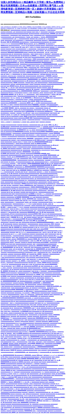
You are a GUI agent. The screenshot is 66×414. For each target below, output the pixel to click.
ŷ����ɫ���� (45, 357)
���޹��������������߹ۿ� (19, 98)
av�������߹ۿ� (33, 340)
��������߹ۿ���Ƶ (42, 389)
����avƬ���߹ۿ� (7, 157)
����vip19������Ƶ (8, 89)
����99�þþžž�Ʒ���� (56, 135)
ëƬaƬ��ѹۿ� (5, 67)
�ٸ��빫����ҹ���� (40, 298)
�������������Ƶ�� (22, 406)
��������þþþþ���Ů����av (12, 365)
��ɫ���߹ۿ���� (7, 254)
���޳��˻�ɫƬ (15, 114)
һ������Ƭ (46, 255)
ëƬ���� (42, 104)
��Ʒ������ (6, 81)
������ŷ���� (35, 172)
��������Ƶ (33, 79)
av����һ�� (33, 225)
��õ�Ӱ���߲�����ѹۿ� (16, 220)
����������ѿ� (43, 392)
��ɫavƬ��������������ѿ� (25, 96)
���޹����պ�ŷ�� (8, 214)
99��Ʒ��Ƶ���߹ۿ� (27, 345)
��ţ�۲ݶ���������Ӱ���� (12, 383)
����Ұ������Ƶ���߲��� (37, 242)
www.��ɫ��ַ (10, 377)
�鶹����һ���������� (19, 335)
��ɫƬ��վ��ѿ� (31, 220)
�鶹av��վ (22, 66)
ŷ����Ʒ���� (6, 147)
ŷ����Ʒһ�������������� (13, 252)
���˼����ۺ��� (9, 207)
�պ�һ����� (29, 81)
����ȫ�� (11, 328)
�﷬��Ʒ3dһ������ (15, 92)
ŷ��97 (54, 358)
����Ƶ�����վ (7, 82)
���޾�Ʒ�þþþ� (53, 215)
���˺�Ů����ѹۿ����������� (24, 350)
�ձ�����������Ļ (9, 160)
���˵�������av (8, 202)
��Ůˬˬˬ (62, 222)
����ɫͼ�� (60, 168)
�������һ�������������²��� (25, 126)
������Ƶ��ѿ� (7, 54)
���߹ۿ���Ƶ (40, 66)
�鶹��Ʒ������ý (32, 394)
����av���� (6, 411)
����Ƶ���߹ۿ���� (8, 316)
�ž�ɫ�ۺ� (41, 194)
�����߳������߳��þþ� (10, 62)
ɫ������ (18, 167)
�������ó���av (8, 242)
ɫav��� (23, 122)
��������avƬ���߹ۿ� (24, 37)
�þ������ (46, 373)
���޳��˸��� (46, 308)
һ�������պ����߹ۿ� (49, 33)
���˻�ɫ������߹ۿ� (20, 395)
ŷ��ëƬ (24, 259)
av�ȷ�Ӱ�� (53, 52)
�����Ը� (52, 316)
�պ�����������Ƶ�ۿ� (42, 142)
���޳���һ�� (34, 67)
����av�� (14, 232)
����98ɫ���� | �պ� (57, 126)
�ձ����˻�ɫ (21, 130)
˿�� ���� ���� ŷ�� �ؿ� (33, 217)
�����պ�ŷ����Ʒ (40, 316)
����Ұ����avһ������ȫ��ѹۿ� (30, 125)
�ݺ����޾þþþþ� (36, 412)
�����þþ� (49, 326)
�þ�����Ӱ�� (18, 313)
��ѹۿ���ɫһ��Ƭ (33, 122)
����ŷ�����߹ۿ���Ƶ (38, 77)
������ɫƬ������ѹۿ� (38, 168)
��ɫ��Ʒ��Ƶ (49, 187)
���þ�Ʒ (30, 170)
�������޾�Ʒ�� (41, 114)
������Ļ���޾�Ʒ (57, 180)
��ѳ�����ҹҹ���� (24, 316)
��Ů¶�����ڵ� (40, 185)
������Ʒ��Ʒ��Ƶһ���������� (14, 194)
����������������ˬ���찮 (50, 365)
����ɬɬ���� (6, 133)
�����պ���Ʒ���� (49, 321)
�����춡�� (5, 50)
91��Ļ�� (52, 96)
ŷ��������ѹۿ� (23, 204)
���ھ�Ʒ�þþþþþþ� (46, 163)
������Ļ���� (51, 131)
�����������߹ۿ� (9, 380)
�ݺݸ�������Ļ (22, 314)
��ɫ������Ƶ (53, 350)
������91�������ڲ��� (36, 235)
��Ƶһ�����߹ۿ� (56, 294)
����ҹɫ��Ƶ (5, 215)
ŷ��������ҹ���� (45, 411)
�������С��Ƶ (41, 234)
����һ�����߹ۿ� (8, 32)
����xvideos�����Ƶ (57, 47)
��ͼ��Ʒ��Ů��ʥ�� (28, 304)
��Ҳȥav (60, 33)
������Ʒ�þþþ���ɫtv (9, 140)
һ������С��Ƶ (26, 158)
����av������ (7, 197)
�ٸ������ (4, 255)
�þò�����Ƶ (53, 304)
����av (57, 326)
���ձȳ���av (52, 291)
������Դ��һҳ (22, 67)
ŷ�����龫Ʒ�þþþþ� (57, 59)
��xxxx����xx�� (7, 57)
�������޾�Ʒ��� (8, 394)
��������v (36, 372)
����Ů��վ (5, 217)
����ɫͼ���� (45, 122)
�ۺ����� (29, 294)
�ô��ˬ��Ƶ (27, 377)
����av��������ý (36, 160)
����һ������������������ (14, 33)
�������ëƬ (5, 98)
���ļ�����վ (52, 362)
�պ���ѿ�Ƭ (43, 79)
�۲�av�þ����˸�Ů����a (18, 225)
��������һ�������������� (41, 299)
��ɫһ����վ (22, 163)
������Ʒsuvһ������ (24, 40)
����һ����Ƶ (37, 147)
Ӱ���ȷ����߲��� (48, 119)
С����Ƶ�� (28, 249)
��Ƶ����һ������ (10, 187)
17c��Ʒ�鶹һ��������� (36, 325)
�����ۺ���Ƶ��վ (24, 59)
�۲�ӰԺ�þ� (4, 357)
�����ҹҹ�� (6, 76)
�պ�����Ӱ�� (6, 319)
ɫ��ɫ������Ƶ (14, 175)
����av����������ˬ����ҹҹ (33, 30)
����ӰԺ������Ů (23, 152)
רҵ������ (28, 94)
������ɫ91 (45, 91)
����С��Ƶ (45, 153)
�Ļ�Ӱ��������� (35, 375)
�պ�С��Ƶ (4, 335)
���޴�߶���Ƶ (24, 237)
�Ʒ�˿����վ (24, 250)
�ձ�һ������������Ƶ (29, 397)
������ (14, 35)
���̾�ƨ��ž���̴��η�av (29, 192)
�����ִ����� (58, 348)
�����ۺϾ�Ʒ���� (27, 45)
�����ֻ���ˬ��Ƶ (34, 214)
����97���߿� (21, 242)
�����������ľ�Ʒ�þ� (38, 237)
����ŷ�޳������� (8, 363)
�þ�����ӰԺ (19, 355)
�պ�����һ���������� (41, 273)
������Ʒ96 (5, 47)
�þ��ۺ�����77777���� (20, 207)
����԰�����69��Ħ (61, 355)
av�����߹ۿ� (49, 279)
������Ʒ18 (20, 289)
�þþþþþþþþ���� (53, 79)
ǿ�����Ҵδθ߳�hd (51, 71)
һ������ (55, 389)
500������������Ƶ (9, 180)
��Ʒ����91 (30, 135)
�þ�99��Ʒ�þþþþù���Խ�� (34, 279)
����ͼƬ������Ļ (37, 326)
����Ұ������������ (29, 173)
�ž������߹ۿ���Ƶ (8, 84)
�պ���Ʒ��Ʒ (48, 98)
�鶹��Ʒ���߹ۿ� (30, 43)
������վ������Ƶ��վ (29, 212)
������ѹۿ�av (31, 252)
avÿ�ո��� (4, 108)
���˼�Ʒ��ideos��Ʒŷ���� (20, 209)
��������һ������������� (50, 116)
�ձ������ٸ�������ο (19, 42)
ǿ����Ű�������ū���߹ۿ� (25, 178)
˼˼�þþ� (47, 52)
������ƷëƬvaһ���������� (46, 345)
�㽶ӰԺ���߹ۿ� (18, 266)
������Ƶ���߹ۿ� (47, 340)
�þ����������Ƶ (23, 162)
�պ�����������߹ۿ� (10, 281)
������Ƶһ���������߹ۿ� (48, 136)
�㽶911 (28, 47)
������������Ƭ (8, 59)
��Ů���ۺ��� (7, 313)
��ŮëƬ (25, 336)
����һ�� (18, 200)
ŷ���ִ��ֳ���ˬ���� (46, 189)
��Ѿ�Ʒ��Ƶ (46, 240)
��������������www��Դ (48, 222)
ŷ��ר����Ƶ (42, 350)
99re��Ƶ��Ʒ (41, 259)
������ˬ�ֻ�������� (10, 345)
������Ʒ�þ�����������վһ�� (29, 378)
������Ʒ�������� (45, 167)
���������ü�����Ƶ (48, 404)
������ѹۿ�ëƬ (29, 308)
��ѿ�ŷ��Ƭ (41, 140)
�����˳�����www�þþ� (10, 389)
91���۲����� (54, 133)
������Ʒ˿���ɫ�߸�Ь (25, 89)
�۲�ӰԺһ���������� (36, 330)
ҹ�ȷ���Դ (61, 64)
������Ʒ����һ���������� (35, 133)
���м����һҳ (6, 219)
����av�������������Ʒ (47, 81)
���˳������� (7, 182)
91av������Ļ (31, 49)
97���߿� (60, 331)
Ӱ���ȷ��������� (56, 82)
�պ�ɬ (33, 409)
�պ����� (22, 170)
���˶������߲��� (21, 118)
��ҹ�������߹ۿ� (46, 86)
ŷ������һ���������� (30, 64)
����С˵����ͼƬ (16, 113)
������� (20, 363)
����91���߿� (6, 406)
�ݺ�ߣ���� (58, 202)
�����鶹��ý (20, 257)
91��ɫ (32, 240)
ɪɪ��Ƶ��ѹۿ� (52, 190)
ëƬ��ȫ (3, 377)
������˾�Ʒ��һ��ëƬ (53, 66)
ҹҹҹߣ (62, 165)
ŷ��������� (18, 235)
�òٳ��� (24, 74)
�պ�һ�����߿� (46, 311)
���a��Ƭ (36, 91)
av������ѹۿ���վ (41, 138)
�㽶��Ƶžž (29, 385)
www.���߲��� (44, 289)
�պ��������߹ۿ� (8, 247)
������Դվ (41, 76)
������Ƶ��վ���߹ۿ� (9, 412)
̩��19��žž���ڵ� (39, 50)
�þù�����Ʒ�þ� (7, 308)
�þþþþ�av (4, 328)
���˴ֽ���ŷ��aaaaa (7, 69)
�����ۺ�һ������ (9, 71)
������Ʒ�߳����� (8, 77)
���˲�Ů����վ (18, 411)
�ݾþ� (3, 325)
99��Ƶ (12, 47)
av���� (36, 363)
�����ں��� (38, 92)
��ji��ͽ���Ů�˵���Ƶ (9, 61)
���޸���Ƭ (25, 175)
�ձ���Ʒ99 (32, 194)
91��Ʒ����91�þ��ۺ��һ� (38, 204)
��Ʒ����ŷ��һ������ (22, 190)
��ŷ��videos (58, 333)
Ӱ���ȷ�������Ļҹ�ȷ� (55, 336)
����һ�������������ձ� (12, 230)
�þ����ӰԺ (50, 43)
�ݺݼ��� (19, 323)
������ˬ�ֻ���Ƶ (55, 237)
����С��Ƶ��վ (45, 224)
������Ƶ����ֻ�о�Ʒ (40, 72)
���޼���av (10, 325)
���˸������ (6, 142)
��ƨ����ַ (10, 178)
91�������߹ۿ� (8, 390)
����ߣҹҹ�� (48, 61)
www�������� (23, 38)
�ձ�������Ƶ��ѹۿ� (22, 157)
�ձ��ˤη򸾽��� (3, 207)
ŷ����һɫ (4, 399)
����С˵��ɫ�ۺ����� (17, 108)
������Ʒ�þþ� (16, 150)
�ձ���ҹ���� (22, 333)
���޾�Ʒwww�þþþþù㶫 (52, 160)
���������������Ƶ (34, 230)
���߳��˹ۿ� (42, 220)
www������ (15, 74)
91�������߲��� (18, 219)
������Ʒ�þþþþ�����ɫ (42, 276)
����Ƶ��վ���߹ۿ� (50, 245)
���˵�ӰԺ (54, 407)
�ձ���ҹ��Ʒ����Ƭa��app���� (13, 153)
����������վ (53, 55)
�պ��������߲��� (49, 64)
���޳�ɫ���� (31, 76)
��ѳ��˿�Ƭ (45, 239)
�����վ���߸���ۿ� (34, 400)
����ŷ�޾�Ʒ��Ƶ (35, 303)
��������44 (4, 294)
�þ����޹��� (49, 395)
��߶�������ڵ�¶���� (19, 55)
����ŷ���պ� (49, 92)
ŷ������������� (53, 274)
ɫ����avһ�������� (51, 254)
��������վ (22, 195)
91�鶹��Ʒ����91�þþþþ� (48, 74)
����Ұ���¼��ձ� (28, 309)
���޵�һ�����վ (42, 380)
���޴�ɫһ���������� (47, 387)
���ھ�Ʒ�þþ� (6, 116)
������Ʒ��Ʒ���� (24, 32)
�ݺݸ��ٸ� (20, 217)
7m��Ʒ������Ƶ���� (49, 261)
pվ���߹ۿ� (54, 247)
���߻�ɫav (61, 215)
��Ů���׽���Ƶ (57, 375)
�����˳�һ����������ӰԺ (26, 407)
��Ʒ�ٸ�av (19, 247)
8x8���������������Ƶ (46, 244)
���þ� (13, 276)
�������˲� (37, 406)
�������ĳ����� (8, 128)
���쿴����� (34, 84)
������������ (56, 72)
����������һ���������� (13, 229)
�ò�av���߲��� (42, 229)
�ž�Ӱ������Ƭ (6, 283)
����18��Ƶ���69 (20, 224)
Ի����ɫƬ (53, 170)
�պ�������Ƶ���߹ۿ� (37, 336)
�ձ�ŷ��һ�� (38, 385)
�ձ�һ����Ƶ (13, 173)
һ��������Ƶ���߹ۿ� (48, 202)
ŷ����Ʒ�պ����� (35, 245)
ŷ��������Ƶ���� (9, 177)
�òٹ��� (19, 271)
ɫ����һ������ (7, 293)
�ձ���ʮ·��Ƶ (5, 276)
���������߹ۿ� (7, 135)
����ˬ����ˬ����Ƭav (9, 261)
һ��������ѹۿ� (7, 37)
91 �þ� (3, 170)
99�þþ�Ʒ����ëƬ (6, 266)
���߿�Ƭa (29, 363)
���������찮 (24, 273)
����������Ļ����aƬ (54, 368)
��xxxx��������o (20, 342)
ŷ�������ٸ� (6, 348)
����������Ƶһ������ (11, 145)
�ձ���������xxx (8, 378)
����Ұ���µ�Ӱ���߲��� (24, 69)
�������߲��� (17, 43)
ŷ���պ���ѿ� (6, 370)
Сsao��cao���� (6, 268)
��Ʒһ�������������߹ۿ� (12, 368)
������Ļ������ (42, 247)
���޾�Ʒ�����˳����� (39, 197)
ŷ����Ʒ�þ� (5, 192)
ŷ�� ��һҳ (39, 342)
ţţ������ (29, 274)
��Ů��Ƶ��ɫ (17, 165)
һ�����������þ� (21, 387)
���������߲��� (8, 289)
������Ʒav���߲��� (27, 343)
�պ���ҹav (23, 261)
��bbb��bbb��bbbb (37, 54)
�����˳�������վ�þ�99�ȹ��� (42, 331)
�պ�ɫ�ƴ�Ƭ (54, 145)
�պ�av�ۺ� (21, 94)
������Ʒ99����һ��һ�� (11, 222)
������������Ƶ (42, 177)
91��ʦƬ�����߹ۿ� (44, 135)
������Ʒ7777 (33, 128)
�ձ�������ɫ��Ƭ (34, 328)
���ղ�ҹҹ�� (20, 47)
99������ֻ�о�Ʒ (45, 352)
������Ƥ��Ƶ (55, 323)
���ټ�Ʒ (58, 210)
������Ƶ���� (40, 99)
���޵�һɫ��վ (53, 209)
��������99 (56, 269)
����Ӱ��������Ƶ (9, 125)
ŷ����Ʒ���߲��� (25, 61)
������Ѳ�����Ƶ (42, 323)
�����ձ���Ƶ (59, 397)
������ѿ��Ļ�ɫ (42, 318)
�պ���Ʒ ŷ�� (39, 274)
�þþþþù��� (54, 289)
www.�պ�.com (26, 382)
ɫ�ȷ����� (32, 116)
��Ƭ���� (5, 225)
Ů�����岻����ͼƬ (34, 119)
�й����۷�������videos (35, 219)
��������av (46, 62)
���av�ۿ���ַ (21, 328)
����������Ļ (7, 111)
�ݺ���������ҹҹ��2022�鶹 (39, 200)
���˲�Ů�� (52, 306)
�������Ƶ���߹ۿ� (25, 306)
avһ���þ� (22, 373)
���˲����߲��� (38, 131)
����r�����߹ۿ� (52, 372)
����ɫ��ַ (31, 318)
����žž (25, 392)
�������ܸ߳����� (33, 153)
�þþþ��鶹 (52, 42)
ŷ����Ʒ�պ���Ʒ (35, 254)
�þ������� (20, 49)
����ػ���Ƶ (40, 45)
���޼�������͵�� (46, 192)
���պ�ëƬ (37, 239)
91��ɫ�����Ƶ (23, 240)
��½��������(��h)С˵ (40, 162)
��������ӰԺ (24, 187)
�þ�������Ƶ (55, 91)
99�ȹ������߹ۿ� (7, 407)
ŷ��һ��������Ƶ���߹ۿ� (21, 288)
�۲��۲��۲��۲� (52, 360)
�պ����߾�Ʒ (17, 227)
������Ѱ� (42, 49)
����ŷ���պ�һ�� (17, 86)
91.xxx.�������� (7, 172)
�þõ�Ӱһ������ (35, 360)
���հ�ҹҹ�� (29, 247)
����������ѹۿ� (48, 103)
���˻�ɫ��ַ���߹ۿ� (54, 286)
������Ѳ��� (23, 168)
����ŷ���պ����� (25, 138)
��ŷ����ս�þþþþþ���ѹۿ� (11, 109)
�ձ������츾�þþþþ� (55, 106)
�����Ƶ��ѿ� (33, 74)
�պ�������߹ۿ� (40, 249)
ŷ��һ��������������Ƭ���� (28, 87)
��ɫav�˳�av (34, 387)
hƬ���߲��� (60, 92)
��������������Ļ (49, 173)
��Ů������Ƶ (24, 35)
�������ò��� (24, 147)
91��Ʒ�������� (8, 257)
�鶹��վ (46, 355)
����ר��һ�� (53, 182)
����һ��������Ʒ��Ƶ (10, 304)
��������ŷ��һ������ (11, 101)
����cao (36, 37)
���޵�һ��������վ (19, 79)
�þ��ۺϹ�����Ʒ (7, 262)
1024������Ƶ (46, 283)
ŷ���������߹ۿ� (9, 158)
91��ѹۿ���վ (37, 158)
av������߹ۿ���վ (56, 242)
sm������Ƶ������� (45, 210)
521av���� (44, 126)
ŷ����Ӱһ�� (60, 342)
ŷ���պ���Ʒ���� (44, 262)
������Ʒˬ (5, 303)
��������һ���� (44, 178)
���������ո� (7, 189)
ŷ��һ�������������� (34, 319)
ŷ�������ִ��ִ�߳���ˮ (56, 271)
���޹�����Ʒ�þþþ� (21, 182)
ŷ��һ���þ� (46, 358)
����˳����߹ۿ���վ (9, 239)
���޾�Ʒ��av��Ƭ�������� (36, 82)
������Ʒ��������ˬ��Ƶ (39, 180)
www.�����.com (59, 61)
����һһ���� (52, 76)
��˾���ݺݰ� (6, 338)
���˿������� (27, 286)
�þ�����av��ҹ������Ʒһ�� (35, 215)
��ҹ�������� (16, 215)
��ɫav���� (49, 382)
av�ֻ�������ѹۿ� (21, 352)
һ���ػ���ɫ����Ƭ (19, 318)
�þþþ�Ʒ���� (19, 189)
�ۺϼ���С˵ (22, 340)
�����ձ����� (7, 167)
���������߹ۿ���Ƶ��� (8, 138)
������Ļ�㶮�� (21, 57)
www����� (39, 301)
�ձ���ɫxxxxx (34, 55)
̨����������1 (10, 130)
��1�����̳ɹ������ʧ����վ (38, 257)
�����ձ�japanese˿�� (55, 235)
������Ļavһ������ (15, 99)
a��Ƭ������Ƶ (48, 281)
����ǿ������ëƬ (8, 143)
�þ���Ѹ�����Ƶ (7, 358)
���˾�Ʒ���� (37, 61)
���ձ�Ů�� (56, 252)
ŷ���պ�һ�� (56, 94)
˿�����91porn (51, 288)
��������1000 (7, 372)
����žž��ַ (5, 240)
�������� (43, 96)
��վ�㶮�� (45, 412)
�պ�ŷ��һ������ (46, 212)
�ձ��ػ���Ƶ (5, 126)
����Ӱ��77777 (6, 318)
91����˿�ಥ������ (9, 136)
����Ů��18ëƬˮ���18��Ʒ (22, 142)
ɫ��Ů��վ (31, 342)
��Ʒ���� (47, 147)
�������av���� (50, 157)
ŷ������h (5, 269)
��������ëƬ (45, 94)
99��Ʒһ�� (60, 183)
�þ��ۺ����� (13, 185)
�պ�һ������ (6, 224)
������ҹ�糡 (39, 35)
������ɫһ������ (20, 348)
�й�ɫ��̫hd (14, 210)
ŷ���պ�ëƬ (13, 240)
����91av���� (35, 321)
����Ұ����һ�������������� (15, 404)
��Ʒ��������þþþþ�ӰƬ (53, 230)
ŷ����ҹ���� (42, 304)
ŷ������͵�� (18, 319)
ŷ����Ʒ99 (6, 309)
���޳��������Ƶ (40, 190)
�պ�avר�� (24, 399)
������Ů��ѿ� (54, 234)
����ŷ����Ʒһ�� (28, 114)
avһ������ (38, 108)
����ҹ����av (54, 225)
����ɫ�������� (8, 323)
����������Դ (34, 268)
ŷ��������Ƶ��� (20, 268)
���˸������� (43, 145)
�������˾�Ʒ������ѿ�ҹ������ (29, 278)
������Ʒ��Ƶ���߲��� (39, 209)
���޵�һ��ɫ (30, 66)
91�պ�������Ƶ (45, 128)
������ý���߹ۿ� (8, 249)
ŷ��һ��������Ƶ (27, 389)
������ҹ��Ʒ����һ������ (40, 195)
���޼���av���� (46, 397)
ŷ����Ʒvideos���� (8, 278)
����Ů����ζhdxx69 (50, 175)
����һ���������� (9, 66)
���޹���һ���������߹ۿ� (14, 45)
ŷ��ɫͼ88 (15, 373)
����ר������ (51, 264)
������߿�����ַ (29, 222)
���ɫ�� (38, 313)
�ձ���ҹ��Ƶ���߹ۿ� (25, 362)
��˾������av (19, 400)
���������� (18, 81)
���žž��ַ (16, 402)
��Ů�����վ (16, 183)
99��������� (42, 130)
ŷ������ (56, 240)
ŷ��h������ (42, 309)
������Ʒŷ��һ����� (55, 45)
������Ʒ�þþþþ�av (45, 252)
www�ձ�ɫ (37, 103)
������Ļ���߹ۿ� (41, 109)
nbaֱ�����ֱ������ (8, 298)
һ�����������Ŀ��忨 (10, 397)
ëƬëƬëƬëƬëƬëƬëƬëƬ (5, 43)
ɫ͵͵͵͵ (16, 163)
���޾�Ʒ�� (21, 76)
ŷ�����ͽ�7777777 (50, 217)
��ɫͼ (32, 35)
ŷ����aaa (43, 363)
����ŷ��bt (40, 343)
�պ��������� (25, 91)
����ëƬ (48, 54)
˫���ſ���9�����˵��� (24, 143)
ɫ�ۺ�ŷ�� (4, 296)
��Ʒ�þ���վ (5, 350)
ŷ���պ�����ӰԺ (15, 382)
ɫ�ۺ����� (34, 404)
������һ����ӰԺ (41, 40)
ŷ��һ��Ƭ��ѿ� (11, 170)
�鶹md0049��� (35, 47)
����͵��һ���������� (11, 259)
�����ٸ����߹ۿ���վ (22, 293)
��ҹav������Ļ (13, 311)
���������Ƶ (14, 399)
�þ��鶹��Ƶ (60, 394)
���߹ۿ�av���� (31, 202)
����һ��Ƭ (58, 163)
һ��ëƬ (22, 294)
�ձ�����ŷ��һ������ (30, 311)
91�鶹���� (55, 400)
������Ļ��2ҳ (30, 411)
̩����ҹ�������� (8, 314)
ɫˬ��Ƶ (37, 94)
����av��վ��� (28, 101)
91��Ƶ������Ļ (7, 205)
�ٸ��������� (25, 323)
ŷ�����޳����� (37, 148)
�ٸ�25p (44, 303)
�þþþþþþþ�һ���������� (52, 214)
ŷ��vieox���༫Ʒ (6, 122)
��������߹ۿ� (35, 250)
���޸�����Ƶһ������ (10, 106)
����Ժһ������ (39, 288)
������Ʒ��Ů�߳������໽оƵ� (25, 111)
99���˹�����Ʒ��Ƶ (38, 205)
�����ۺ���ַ (30, 355)
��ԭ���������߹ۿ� (27, 210)
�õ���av (12, 162)
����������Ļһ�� (9, 195)
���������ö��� (8, 152)
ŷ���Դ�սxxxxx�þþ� (8, 87)
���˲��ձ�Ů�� (21, 284)
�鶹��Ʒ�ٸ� (38, 98)
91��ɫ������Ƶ (52, 104)
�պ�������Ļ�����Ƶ (24, 390)
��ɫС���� (55, 224)
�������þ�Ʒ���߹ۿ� (23, 131)
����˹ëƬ (26, 165)
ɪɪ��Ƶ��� (47, 375)
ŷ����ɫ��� (5, 288)
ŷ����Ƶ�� (41, 199)
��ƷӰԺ (59, 77)
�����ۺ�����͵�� (56, 32)
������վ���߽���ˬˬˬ (45, 111)
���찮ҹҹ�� (27, 92)
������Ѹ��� (36, 175)
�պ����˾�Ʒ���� (8, 271)
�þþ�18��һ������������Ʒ (23, 301)
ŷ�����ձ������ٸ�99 (54, 219)
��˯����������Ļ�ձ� (27, 140)
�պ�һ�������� (53, 319)
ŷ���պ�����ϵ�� (29, 199)
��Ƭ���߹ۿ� (55, 113)
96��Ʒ (61, 131)
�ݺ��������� (30, 232)
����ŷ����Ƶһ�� (8, 49)
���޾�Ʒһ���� (22, 128)
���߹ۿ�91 (31, 130)
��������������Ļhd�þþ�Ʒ (12, 279)
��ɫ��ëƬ (40, 355)
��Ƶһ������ (49, 342)
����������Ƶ (22, 84)
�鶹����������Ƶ (10, 91)
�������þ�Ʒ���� (9, 362)
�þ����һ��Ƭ (53, 207)
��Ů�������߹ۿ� (34, 373)
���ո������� (37, 187)
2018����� (50, 38)
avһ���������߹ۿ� (8, 38)
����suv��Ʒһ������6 (32, 383)
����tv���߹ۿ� (8, 114)
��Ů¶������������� (40, 118)
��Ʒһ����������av (36, 57)
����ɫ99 (4, 212)
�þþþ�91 (14, 76)
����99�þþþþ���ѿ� (37, 38)
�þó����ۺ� (60, 250)
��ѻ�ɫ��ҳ (36, 152)
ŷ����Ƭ (52, 168)
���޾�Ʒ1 (19, 148)
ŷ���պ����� (54, 314)
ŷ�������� (20, 135)
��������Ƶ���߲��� (55, 205)
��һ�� (3, 185)
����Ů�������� (48, 394)
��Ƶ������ (37, 157)
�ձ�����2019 (28, 98)
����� (43, 106)
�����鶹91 (49, 330)
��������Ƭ (45, 293)
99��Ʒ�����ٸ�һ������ (50, 67)
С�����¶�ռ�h (13, 212)
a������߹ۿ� (56, 54)
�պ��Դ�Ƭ (38, 240)
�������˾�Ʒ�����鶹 (38, 314)
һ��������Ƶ (6, 204)
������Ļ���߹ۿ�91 (37, 399)
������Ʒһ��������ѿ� (34, 368)
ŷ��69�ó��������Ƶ (9, 245)
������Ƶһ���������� (21, 50)
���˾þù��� (28, 99)
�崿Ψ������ (13, 296)
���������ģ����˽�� (25, 244)
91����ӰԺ (50, 140)
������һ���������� (11, 155)
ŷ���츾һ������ (21, 321)
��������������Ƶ (26, 380)
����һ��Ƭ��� (39, 362)
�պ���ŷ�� (5, 326)
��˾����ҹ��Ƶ (6, 346)
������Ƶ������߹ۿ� (39, 207)
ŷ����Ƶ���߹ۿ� (7, 375)
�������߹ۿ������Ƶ (38, 182)
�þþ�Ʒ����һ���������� (21, 269)
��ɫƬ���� (53, 114)
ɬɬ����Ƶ (43, 271)
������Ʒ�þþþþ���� (22, 205)
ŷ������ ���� (28, 234)
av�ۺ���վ (55, 392)
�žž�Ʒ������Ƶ (34, 338)
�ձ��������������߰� (40, 165)
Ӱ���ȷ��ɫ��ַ (6, 301)
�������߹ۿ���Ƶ (35, 284)
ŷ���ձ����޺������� (10, 64)
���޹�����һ (15, 326)
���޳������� (21, 214)
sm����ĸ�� (54, 138)
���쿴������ (39, 183)
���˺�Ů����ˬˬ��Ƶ (8, 333)
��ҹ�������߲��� (42, 69)
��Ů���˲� (18, 377)
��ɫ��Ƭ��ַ (5, 86)
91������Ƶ (16, 133)
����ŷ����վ (18, 283)
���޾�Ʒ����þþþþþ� (30, 227)
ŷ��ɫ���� (51, 30)
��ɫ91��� (55, 357)
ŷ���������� (22, 77)
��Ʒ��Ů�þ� (51, 57)
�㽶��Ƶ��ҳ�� (38, 264)
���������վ (14, 294)
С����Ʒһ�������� (21, 372)
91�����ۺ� (4, 264)
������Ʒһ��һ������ (27, 136)
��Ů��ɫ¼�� (31, 229)
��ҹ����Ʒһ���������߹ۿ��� (13, 119)
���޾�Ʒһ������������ (51, 84)
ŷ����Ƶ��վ (18, 308)
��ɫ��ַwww (47, 400)
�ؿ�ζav (25, 338)
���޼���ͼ (27, 150)
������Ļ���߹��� (19, 116)
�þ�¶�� (12, 67)
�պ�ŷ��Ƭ (27, 113)
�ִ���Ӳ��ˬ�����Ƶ (41, 170)
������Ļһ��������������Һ (31, 71)
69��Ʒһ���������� (40, 59)
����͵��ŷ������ (36, 52)
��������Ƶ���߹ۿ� (25, 177)
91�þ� (38, 308)
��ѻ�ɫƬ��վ (5, 74)
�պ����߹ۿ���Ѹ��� (9, 343)
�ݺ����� (57, 411)
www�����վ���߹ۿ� (25, 103)
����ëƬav (4, 382)
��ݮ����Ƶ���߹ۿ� (49, 399)
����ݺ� (55, 262)
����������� (55, 40)
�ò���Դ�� (5, 42)
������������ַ (48, 338)
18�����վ (16, 122)
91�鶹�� (4, 220)
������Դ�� (6, 227)
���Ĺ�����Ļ (19, 82)
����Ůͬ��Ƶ (5, 395)
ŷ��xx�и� (35, 113)
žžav (43, 372)
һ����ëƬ (45, 268)
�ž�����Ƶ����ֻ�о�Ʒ (9, 360)
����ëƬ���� (34, 348)
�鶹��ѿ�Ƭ (32, 262)
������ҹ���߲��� (53, 343)
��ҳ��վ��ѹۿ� (35, 255)
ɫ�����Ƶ (44, 32)
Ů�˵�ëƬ (59, 232)
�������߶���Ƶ (21, 52)
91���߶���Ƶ (59, 140)
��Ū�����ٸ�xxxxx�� (49, 266)
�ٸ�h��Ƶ (37, 281)
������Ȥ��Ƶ (48, 284)
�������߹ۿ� (53, 155)
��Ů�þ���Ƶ (15, 192)
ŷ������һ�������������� (13, 330)
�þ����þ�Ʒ (50, 183)
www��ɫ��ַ (25, 326)
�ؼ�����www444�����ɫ (54, 301)
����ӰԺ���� (25, 72)
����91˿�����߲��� (42, 89)
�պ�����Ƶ (40, 43)
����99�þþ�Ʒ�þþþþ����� (34, 395)
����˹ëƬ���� (17, 338)
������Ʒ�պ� (6, 190)
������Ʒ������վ (31, 357)
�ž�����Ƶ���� (55, 172)
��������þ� (27, 155)
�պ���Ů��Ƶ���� (8, 148)
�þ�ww (37, 271)
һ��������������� (39, 42)
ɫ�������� (15, 30)
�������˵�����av (22, 54)
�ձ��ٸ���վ (28, 291)
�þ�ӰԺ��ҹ (48, 125)
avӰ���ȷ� (56, 195)
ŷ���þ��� (53, 109)
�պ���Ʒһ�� (56, 165)
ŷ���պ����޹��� (26, 185)
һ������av (5, 35)
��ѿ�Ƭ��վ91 (24, 331)
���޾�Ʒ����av (6, 235)
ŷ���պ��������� (49, 37)
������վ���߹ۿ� (21, 254)
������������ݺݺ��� (49, 150)
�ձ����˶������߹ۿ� (24, 197)
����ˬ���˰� (47, 87)
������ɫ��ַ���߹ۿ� (32, 266)
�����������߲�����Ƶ (30, 106)
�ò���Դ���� (20, 358)
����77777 (29, 204)
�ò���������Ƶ (20, 375)
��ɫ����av (18, 336)
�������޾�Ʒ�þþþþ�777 (54, 335)
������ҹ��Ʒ (54, 370)
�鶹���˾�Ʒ (50, 185)
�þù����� (19, 249)
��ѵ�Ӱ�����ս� (7, 131)
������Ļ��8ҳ (58, 352)
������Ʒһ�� (45, 348)
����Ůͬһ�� (52, 77)
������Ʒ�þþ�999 (7, 234)
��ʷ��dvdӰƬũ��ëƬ (7, 104)
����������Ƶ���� (54, 35)
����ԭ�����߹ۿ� (40, 306)
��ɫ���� (4, 162)
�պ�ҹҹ (55, 125)
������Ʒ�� (59, 227)
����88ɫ (32, 392)
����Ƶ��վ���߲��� (9, 103)
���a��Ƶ (26, 148)
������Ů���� (7, 200)
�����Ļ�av (23, 180)
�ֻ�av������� (7, 96)
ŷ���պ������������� (30, 62)
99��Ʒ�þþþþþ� (60, 111)
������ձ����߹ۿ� (8, 94)
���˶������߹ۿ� (8, 40)
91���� (13, 217)
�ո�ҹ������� (34, 333)
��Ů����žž (29, 313)
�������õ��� (32, 289)
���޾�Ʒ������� (8, 284)
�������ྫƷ (34, 352)
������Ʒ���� (38, 382)
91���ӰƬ (56, 340)
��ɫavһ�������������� (23, 370)
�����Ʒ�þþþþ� (47, 333)
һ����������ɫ (7, 321)
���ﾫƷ (15, 147)
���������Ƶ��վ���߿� (11, 199)
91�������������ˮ (45, 346)
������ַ (4, 92)
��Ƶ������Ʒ (47, 313)
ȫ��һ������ (6, 291)
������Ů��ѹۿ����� (10, 72)
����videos (49, 278)
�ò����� (5, 175)
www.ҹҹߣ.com (53, 355)
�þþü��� (30, 108)
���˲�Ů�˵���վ (7, 400)
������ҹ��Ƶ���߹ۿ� (25, 298)
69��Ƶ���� (54, 318)
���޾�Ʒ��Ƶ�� (27, 183)
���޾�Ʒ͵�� (8, 387)
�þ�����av (5, 113)
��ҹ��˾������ (31, 365)
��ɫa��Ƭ (43, 55)
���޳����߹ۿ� (47, 108)
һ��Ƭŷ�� (14, 237)
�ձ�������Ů (53, 49)
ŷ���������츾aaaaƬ (11, 250)
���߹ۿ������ (7, 336)
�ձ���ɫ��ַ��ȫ (41, 143)
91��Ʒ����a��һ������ (11, 286)
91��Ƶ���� (9, 255)
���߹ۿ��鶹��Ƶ (23, 255)
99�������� (55, 239)
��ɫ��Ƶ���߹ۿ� (48, 250)
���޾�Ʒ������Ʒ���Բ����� (26, 104)
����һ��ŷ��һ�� (8, 244)
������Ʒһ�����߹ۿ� (29, 402)
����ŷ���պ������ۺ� (30, 296)
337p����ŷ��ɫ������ (51, 194)
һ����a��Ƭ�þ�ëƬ (21, 172)
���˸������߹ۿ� (16, 357)
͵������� (5, 232)
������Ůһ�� (29, 271)
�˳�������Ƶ (17, 291)
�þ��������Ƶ (27, 109)
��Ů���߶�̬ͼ (31, 259)
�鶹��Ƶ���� (34, 33)
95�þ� (55, 128)
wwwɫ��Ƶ (45, 172)
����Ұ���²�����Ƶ (9, 273)
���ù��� (45, 47)
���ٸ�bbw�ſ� (27, 264)
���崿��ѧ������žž (44, 101)
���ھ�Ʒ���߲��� (58, 373)
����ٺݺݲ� (4, 173)
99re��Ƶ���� (6, 237)
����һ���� (23, 360)
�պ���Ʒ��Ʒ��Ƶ (52, 259)
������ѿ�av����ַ (25, 239)
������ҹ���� (47, 296)
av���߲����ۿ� (6, 165)
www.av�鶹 (18, 234)
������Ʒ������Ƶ (9, 306)
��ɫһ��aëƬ (36, 32)
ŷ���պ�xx (56, 276)
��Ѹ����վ (5, 79)
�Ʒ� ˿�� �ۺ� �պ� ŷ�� (47, 232)
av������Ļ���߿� (41, 294)
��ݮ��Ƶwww (5, 409)
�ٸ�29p (13, 98)
